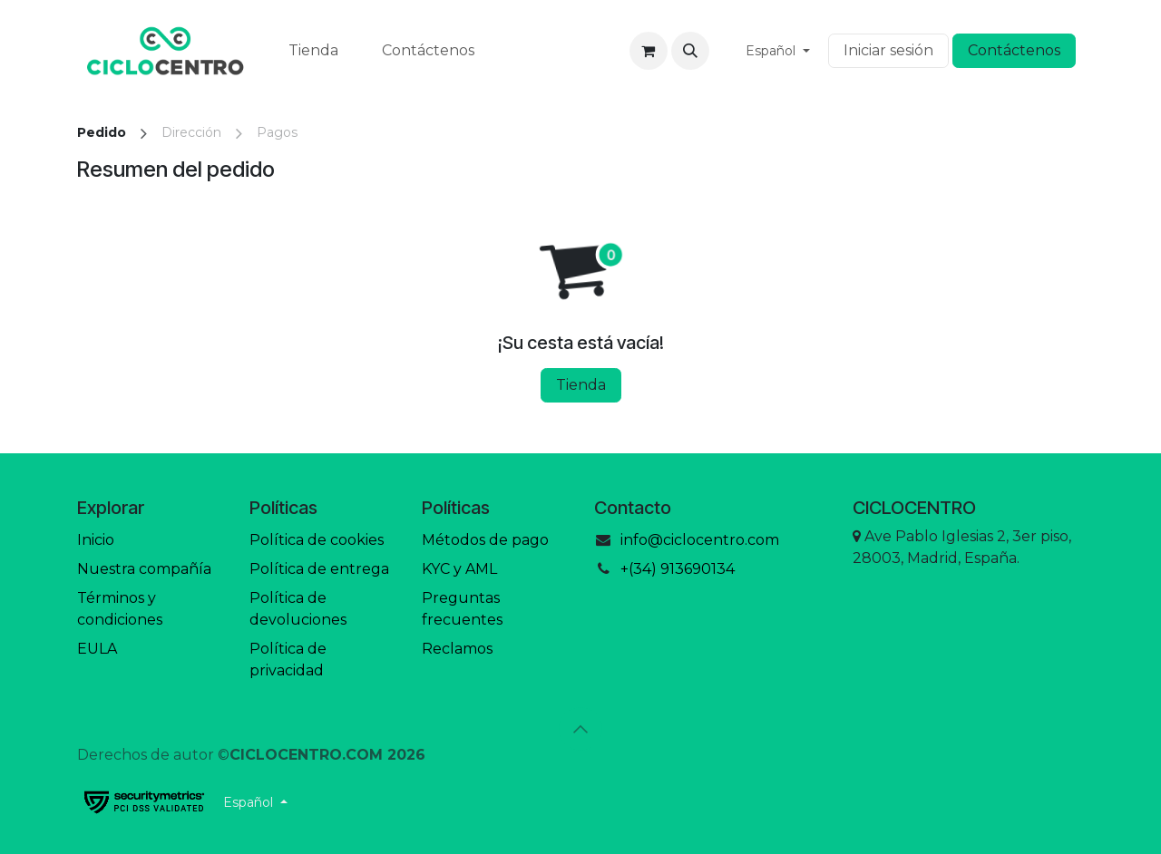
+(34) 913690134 (677, 568)
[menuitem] (313, 51)
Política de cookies (316, 539)
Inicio (95, 539)
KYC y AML (459, 568)
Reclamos (457, 648)
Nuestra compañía (144, 568)
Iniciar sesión (888, 50)
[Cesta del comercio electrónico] (648, 51)
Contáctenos (1014, 50)
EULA (97, 648)
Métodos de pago (485, 539)
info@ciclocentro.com (699, 539)
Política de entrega (319, 568)
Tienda (581, 384)
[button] (690, 51)
